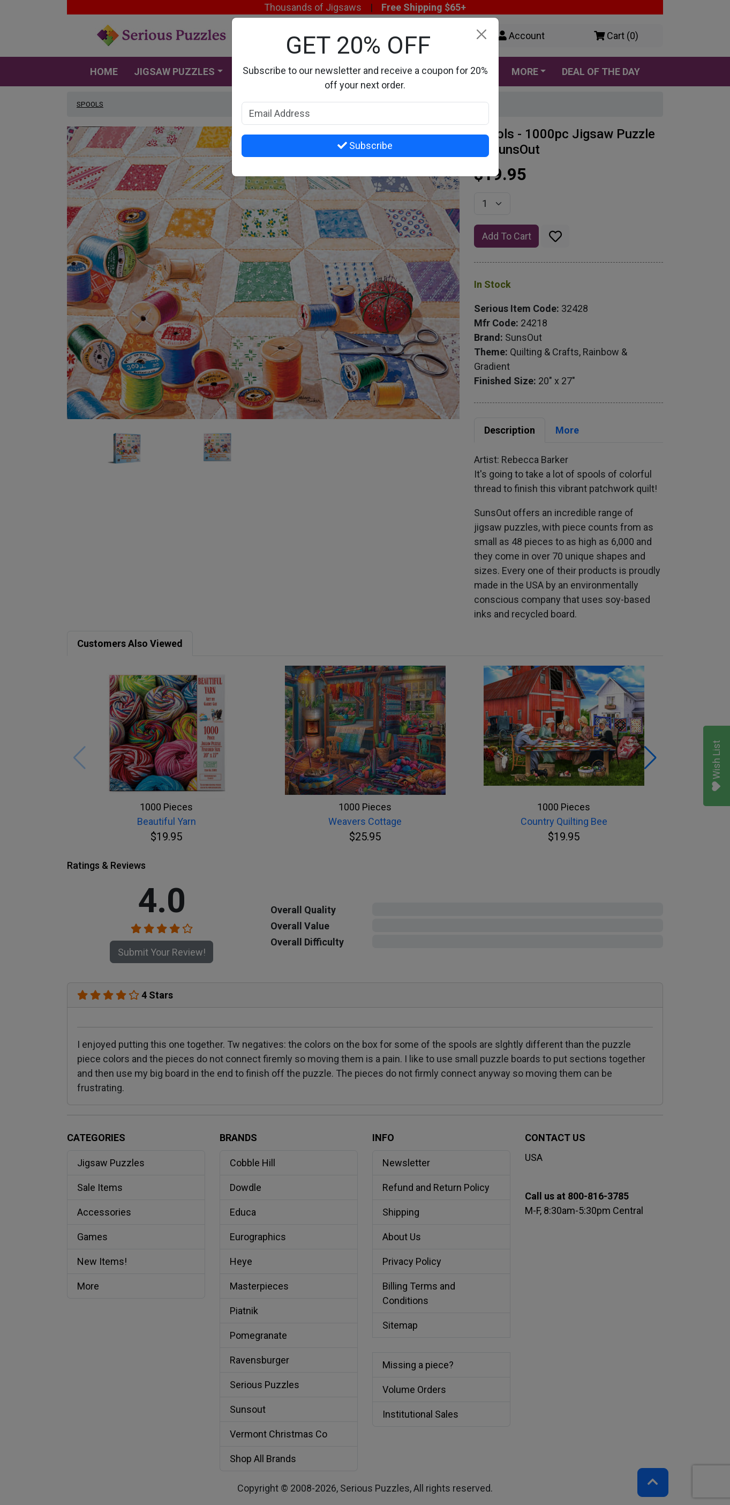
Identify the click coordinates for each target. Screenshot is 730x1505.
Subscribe (365, 145)
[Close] (482, 34)
